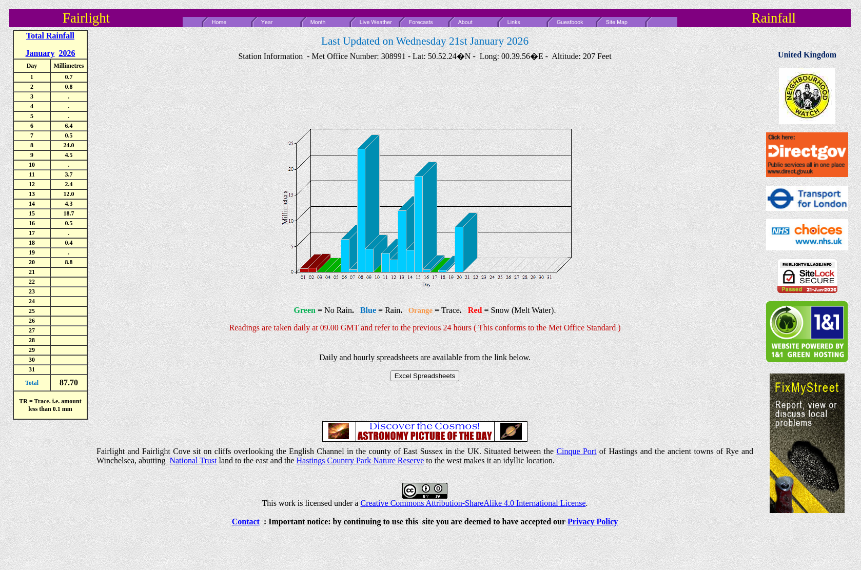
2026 (66, 53)
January (40, 53)
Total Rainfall (50, 35)
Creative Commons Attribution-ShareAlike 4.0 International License (472, 503)
